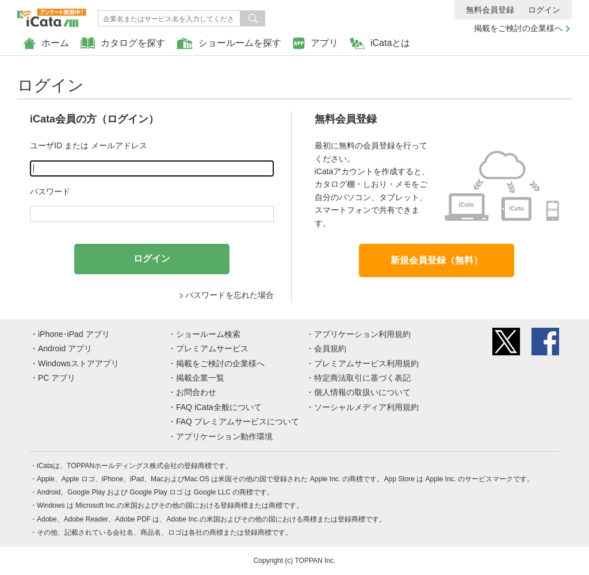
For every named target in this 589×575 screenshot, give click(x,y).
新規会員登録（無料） (437, 260)
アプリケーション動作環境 (224, 436)
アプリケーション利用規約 (362, 334)
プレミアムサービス (212, 348)
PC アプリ (56, 377)
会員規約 (330, 348)
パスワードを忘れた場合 (229, 295)
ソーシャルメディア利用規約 (366, 407)
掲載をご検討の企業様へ (518, 28)
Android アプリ (65, 348)
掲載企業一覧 (200, 377)
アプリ (315, 43)
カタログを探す (123, 43)
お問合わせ (196, 392)
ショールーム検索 (208, 334)
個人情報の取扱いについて (362, 392)
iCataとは (380, 43)
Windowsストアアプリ (78, 363)
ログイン (544, 9)
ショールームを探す (229, 43)
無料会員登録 (490, 9)
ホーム (46, 43)
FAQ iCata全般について (219, 407)
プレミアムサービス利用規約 (366, 363)
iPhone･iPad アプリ (74, 334)
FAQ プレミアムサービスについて (237, 421)
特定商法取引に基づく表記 (362, 377)
